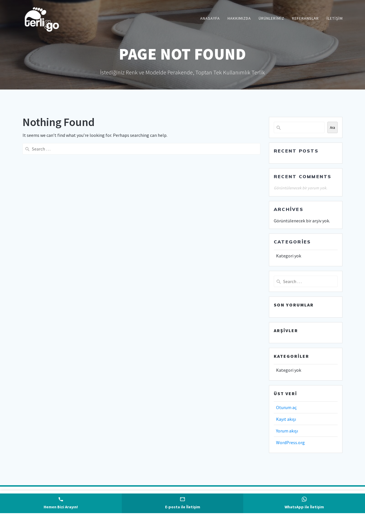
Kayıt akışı (286, 419)
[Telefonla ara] (61, 503)
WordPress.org (290, 442)
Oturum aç (286, 407)
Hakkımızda (239, 18)
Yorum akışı (287, 431)
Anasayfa (210, 18)
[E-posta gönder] (183, 503)
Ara (332, 127)
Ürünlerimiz (271, 18)
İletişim (335, 18)
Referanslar (305, 18)
